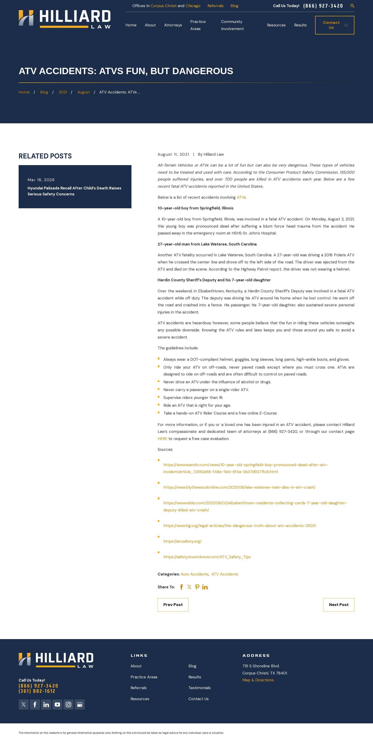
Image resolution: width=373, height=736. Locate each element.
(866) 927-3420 (323, 5)
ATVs (241, 197)
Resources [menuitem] (276, 25)
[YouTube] (57, 704)
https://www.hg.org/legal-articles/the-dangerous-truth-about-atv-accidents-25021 (239, 525)
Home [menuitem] (131, 25)
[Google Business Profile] (80, 704)
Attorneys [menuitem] (173, 25)
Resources (140, 698)
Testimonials (199, 687)
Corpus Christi (164, 5)
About (136, 665)
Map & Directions (258, 679)
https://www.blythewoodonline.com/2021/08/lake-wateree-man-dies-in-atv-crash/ (239, 487)
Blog (235, 5)
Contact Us (198, 698)
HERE (163, 438)
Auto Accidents (194, 574)
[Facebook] (35, 704)
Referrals (216, 5)
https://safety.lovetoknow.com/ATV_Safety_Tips (207, 556)
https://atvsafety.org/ (182, 541)
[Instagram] (68, 704)
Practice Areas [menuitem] (198, 25)
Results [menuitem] (300, 25)
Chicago (193, 5)
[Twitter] (23, 704)
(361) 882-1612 (37, 691)
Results (194, 677)
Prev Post (173, 604)
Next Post (339, 604)
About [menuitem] (150, 25)
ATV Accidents (224, 574)
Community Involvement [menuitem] (232, 25)
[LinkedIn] (46, 704)
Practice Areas (144, 677)
